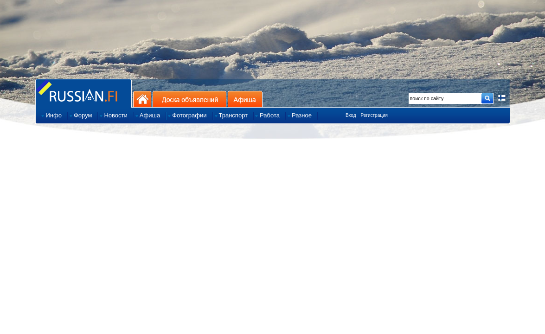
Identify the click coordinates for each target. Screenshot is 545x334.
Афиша (245, 99)
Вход (351, 115)
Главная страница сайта (83, 93)
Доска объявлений (189, 99)
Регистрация (374, 115)
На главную (142, 99)
